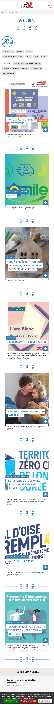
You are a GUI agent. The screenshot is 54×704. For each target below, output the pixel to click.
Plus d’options (45, 701)
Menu (4, 5)
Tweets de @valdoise (14, 685)
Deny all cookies (28, 701)
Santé (36, 56)
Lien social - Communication (14, 69)
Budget (20, 52)
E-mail (18, 27)
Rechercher (49, 5)
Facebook (24, 27)
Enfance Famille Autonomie (12, 56)
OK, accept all (10, 701)
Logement (35, 69)
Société (43, 56)
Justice (28, 56)
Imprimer (36, 27)
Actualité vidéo (8, 52)
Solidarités (7, 73)
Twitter (30, 27)
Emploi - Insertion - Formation (26, 64)
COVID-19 (29, 52)
